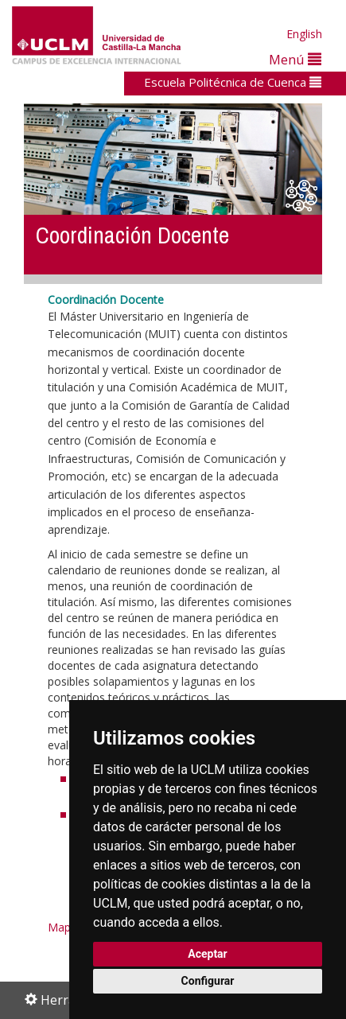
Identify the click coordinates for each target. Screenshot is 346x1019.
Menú (295, 59)
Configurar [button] (208, 980)
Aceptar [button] (207, 953)
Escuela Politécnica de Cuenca (232, 82)
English (304, 33)
